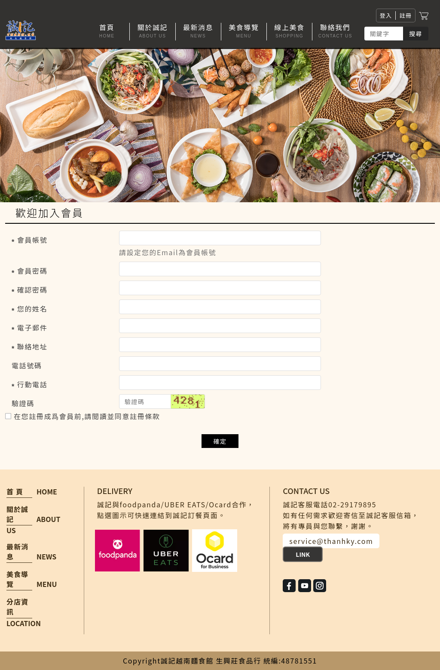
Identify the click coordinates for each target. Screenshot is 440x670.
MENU (47, 584)
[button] (152, 31)
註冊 (405, 15)
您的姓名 (32, 308)
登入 (386, 15)
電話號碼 (27, 365)
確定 (220, 441)
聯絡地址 (32, 346)
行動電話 (32, 384)
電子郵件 (32, 327)
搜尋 (415, 33)
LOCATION (23, 623)
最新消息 (17, 552)
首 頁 (14, 492)
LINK (303, 554)
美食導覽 (17, 579)
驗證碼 (23, 403)
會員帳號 (32, 240)
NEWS (46, 556)
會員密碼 (32, 271)
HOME (47, 491)
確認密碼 (32, 289)
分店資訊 (17, 607)
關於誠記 (17, 514)
